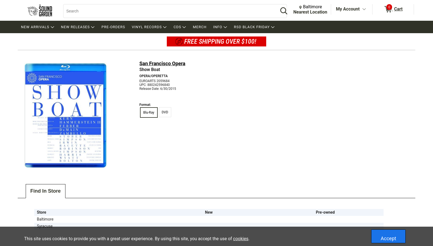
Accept (388, 238)
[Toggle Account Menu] (364, 9)
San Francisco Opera (162, 63)
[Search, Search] (168, 11)
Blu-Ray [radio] (148, 112)
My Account (348, 9)
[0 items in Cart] (393, 9)
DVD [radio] (165, 112)
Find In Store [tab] (45, 191)
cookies (240, 238)
